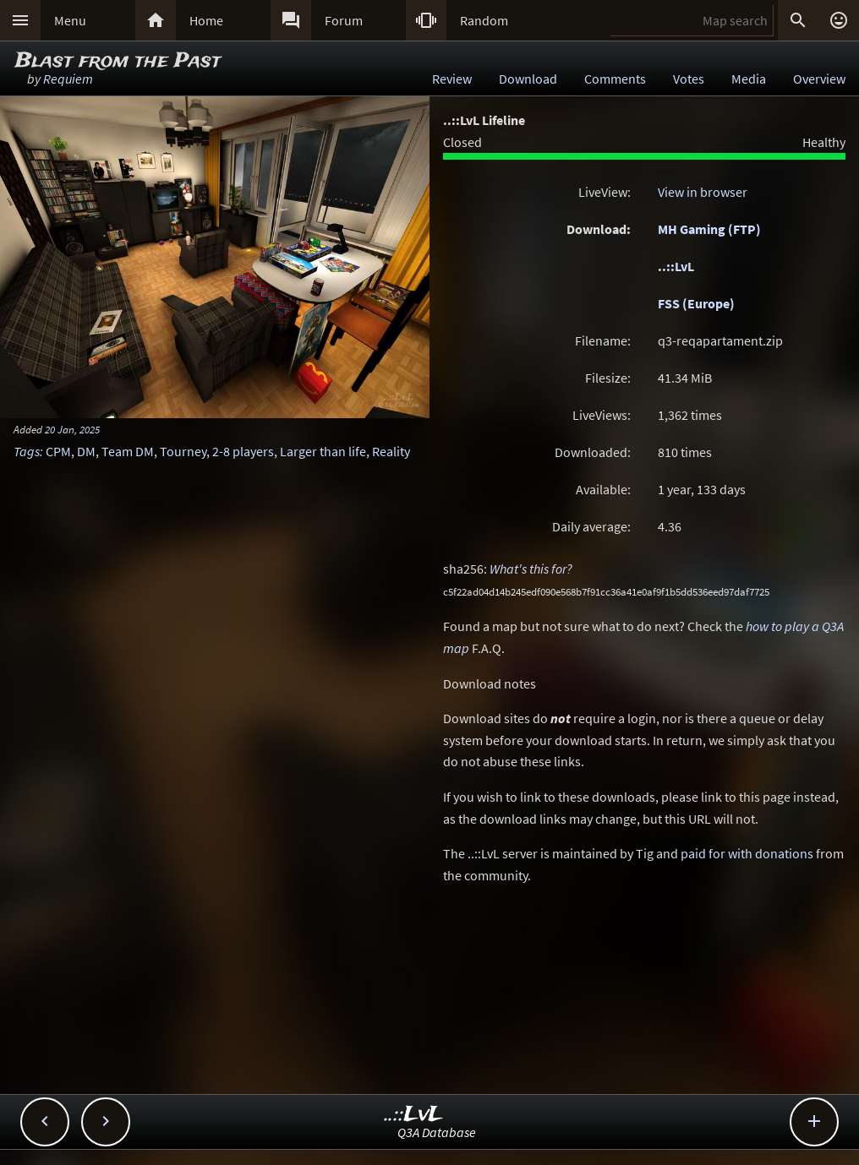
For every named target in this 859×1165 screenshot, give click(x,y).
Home (206, 20)
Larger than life (323, 451)
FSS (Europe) (696, 303)
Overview (819, 78)
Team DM (127, 451)
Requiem (68, 78)
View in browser (702, 191)
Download (528, 78)
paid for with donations (747, 853)
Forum (344, 20)
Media (748, 78)
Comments (615, 78)
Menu (70, 20)
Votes (688, 78)
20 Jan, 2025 (72, 429)
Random (484, 20)
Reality (391, 451)
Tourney (183, 451)
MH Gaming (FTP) (709, 228)
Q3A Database (436, 1132)
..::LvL (676, 266)
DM (86, 451)
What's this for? (531, 568)
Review (452, 78)
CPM (58, 451)
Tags (27, 451)
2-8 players (243, 451)
